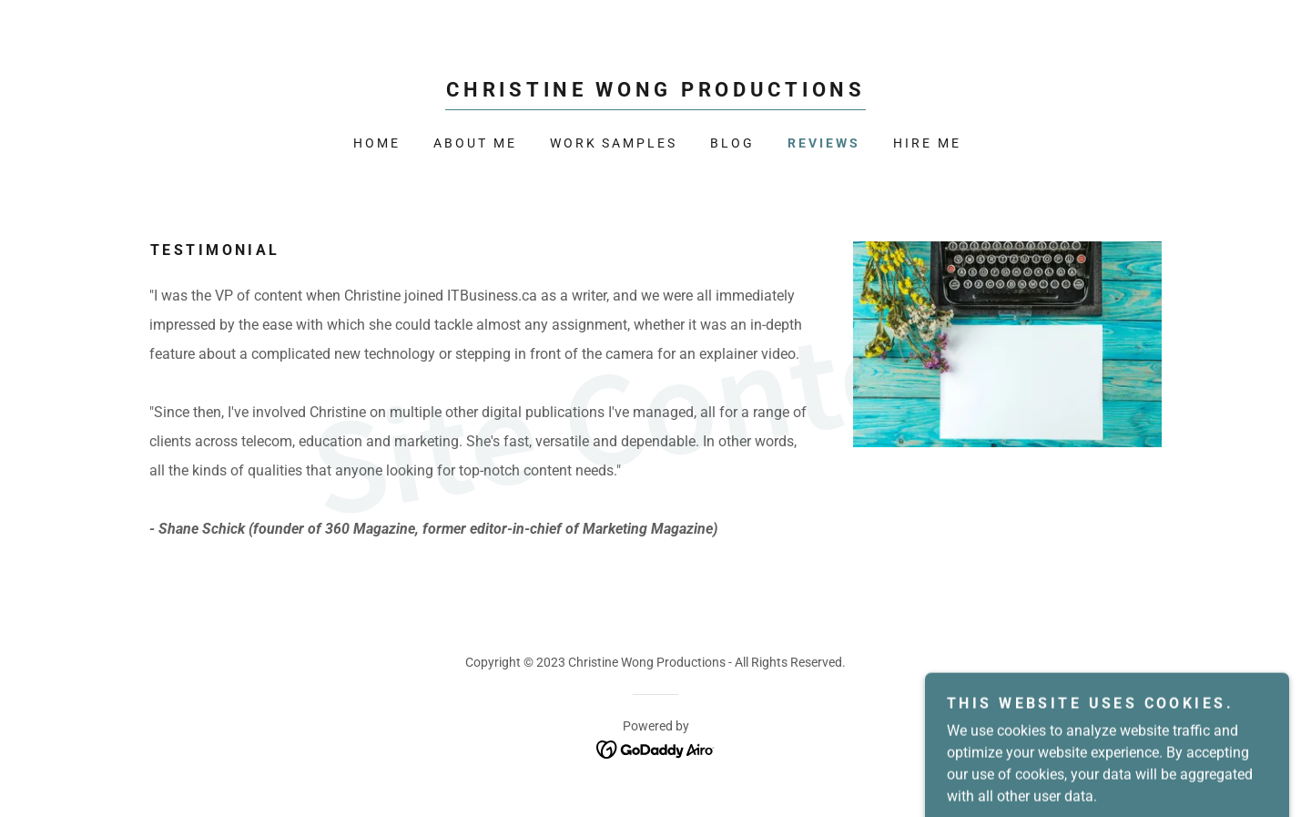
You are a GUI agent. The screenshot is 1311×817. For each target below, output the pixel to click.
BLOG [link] (732, 143)
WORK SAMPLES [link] (614, 143)
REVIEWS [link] (824, 143)
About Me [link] (475, 143)
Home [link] (377, 143)
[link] (655, 91)
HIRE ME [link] (927, 143)
